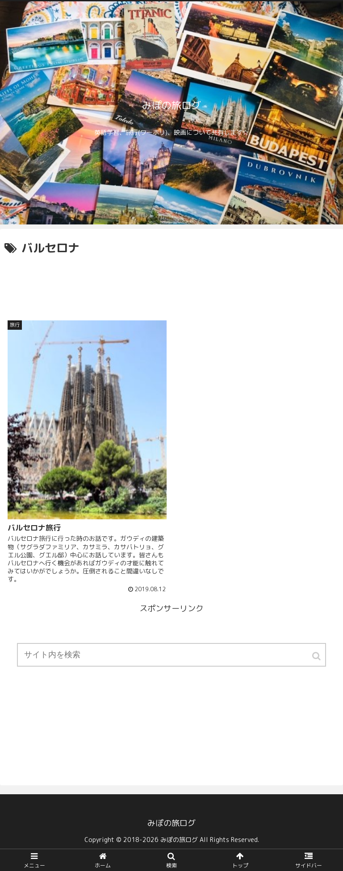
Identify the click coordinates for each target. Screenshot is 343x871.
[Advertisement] (171, 283)
